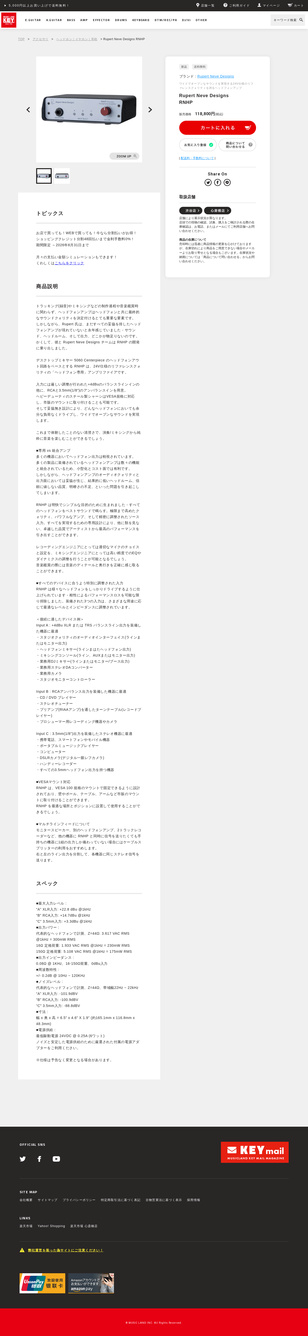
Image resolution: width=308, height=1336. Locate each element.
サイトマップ (47, 1200)
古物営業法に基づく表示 (164, 1200)
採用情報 (193, 1200)
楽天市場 (26, 1226)
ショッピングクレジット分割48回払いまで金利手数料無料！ (58, 5)
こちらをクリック (69, 263)
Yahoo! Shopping (51, 1226)
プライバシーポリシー (79, 1200)
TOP (21, 39)
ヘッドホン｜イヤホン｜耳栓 (76, 39)
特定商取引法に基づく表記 (121, 1200)
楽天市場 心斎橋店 (84, 1226)
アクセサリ (40, 39)
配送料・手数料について (197, 158)
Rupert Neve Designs (215, 76)
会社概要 (26, 1200)
